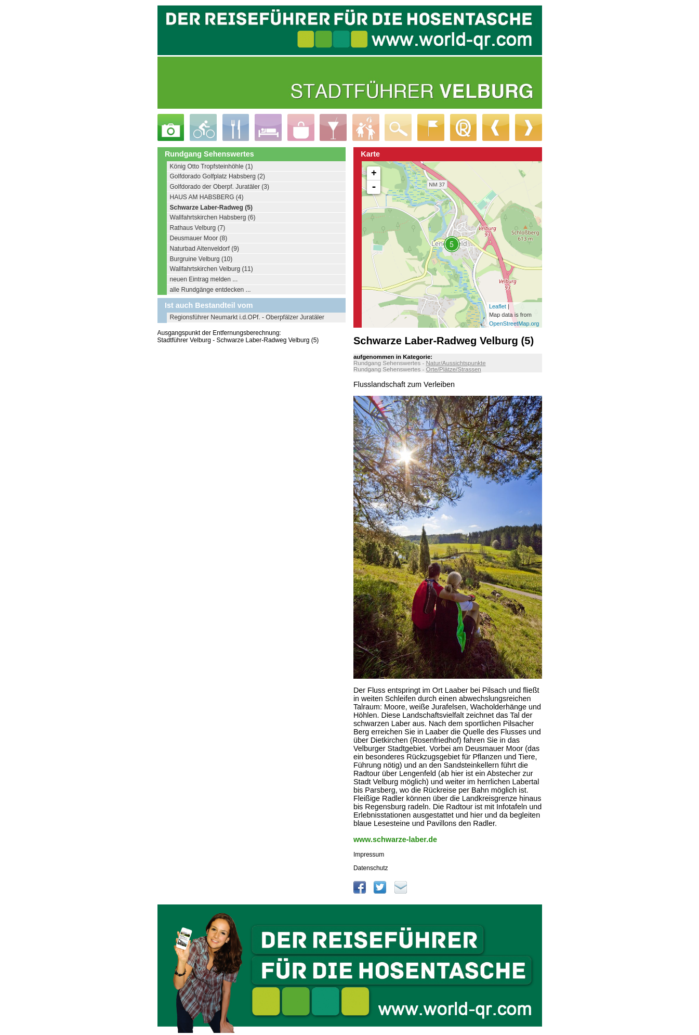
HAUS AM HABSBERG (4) (207, 197)
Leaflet (497, 306)
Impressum (368, 854)
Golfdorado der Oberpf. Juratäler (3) (219, 186)
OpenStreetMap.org (514, 323)
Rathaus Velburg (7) (198, 227)
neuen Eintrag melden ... (204, 279)
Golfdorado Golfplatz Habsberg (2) (217, 176)
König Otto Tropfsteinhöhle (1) (211, 166)
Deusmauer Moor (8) (199, 238)
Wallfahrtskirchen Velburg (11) (211, 269)
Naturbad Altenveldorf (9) (204, 248)
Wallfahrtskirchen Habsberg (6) (213, 217)
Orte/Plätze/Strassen (453, 369)
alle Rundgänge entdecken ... (210, 289)
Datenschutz (370, 868)
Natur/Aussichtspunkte (455, 363)
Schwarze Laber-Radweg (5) (211, 207)
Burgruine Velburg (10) (201, 259)
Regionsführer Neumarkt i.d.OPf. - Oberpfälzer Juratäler (247, 317)
